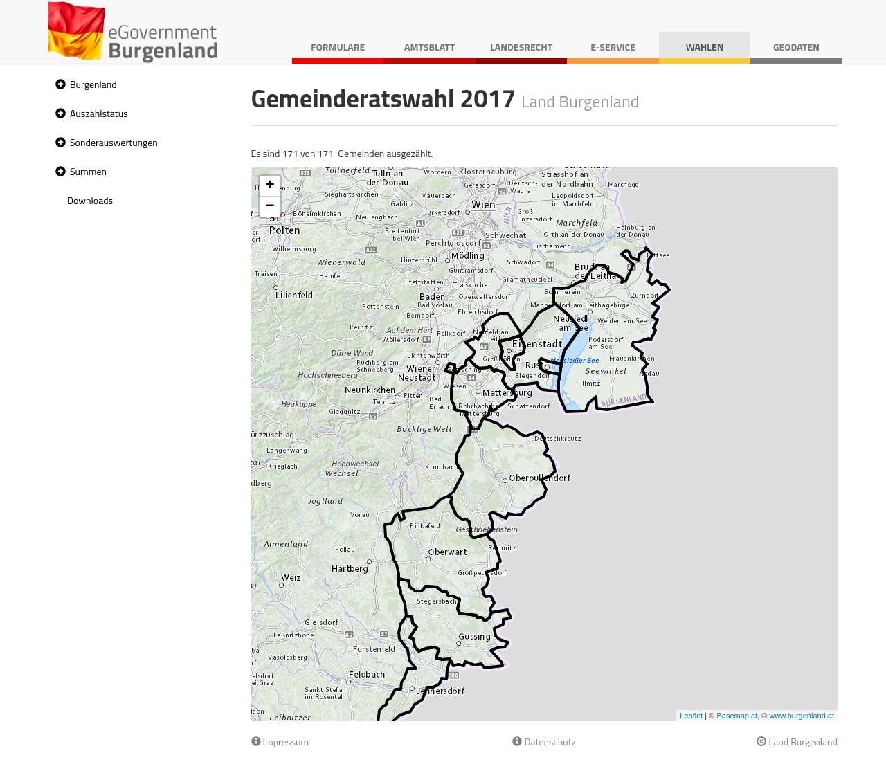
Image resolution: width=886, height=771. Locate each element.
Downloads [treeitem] (90, 200)
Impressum (280, 741)
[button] (59, 84)
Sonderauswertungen (114, 142)
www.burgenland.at (801, 715)
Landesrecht (521, 46)
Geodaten (796, 46)
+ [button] (269, 186)
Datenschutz (543, 741)
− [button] (269, 207)
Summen (88, 171)
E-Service (612, 46)
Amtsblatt (429, 46)
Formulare (338, 46)
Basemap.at (736, 715)
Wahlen (705, 46)
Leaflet (691, 715)
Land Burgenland (797, 741)
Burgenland (93, 84)
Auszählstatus (99, 113)
